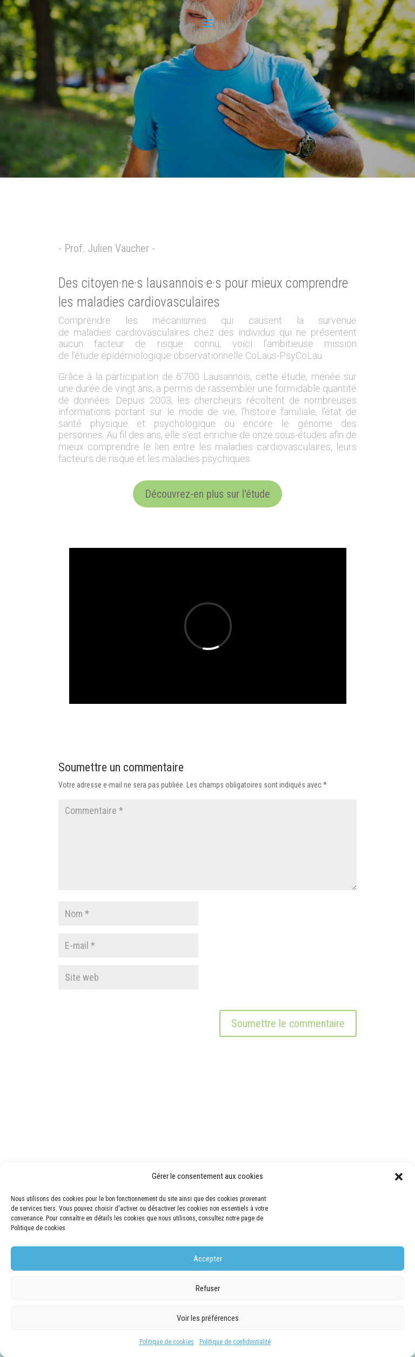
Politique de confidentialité (235, 1342)
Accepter (207, 1259)
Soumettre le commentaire (288, 1023)
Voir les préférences (208, 1318)
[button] (398, 1176)
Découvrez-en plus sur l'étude (207, 493)
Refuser (208, 1288)
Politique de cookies (166, 1342)
